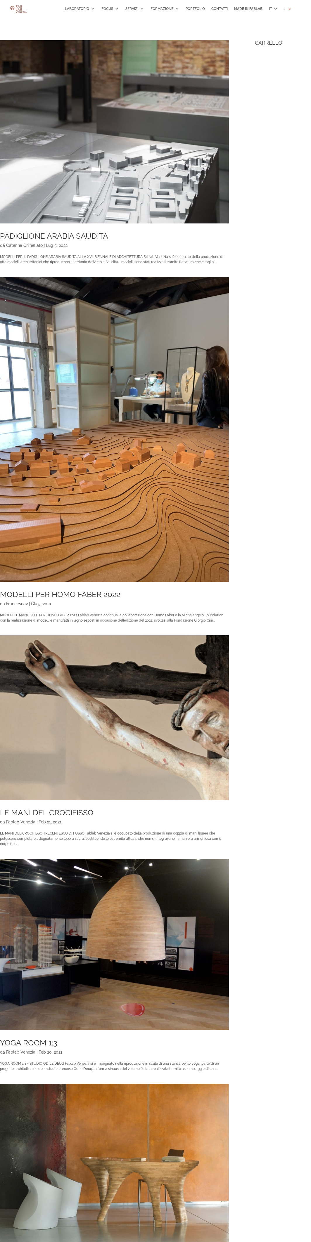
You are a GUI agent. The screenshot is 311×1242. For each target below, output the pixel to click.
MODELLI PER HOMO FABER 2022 (60, 594)
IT (270, 9)
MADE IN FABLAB (248, 9)
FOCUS (107, 9)
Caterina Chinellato (24, 245)
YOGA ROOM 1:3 (28, 1042)
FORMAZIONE (162, 9)
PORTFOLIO (195, 9)
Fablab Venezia (20, 822)
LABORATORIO (77, 9)
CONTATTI (219, 9)
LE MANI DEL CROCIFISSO (47, 812)
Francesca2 (17, 603)
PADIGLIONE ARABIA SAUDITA (54, 236)
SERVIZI (131, 9)
